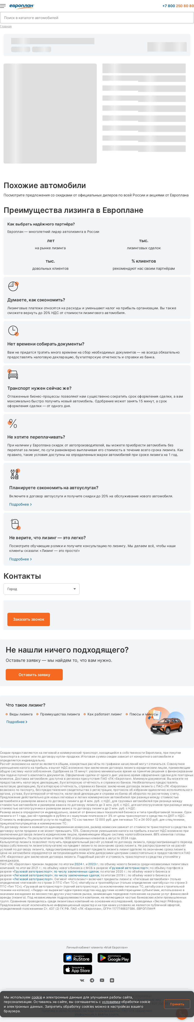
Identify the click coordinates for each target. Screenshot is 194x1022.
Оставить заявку (177, 47)
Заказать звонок (28, 619)
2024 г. (79, 864)
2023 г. (93, 864)
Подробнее (19, 504)
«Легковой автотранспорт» (33, 875)
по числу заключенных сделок (76, 871)
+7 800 (178, 6)
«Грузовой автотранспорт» (129, 868)
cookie (37, 997)
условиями (111, 1002)
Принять (177, 1004)
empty (42, 589)
